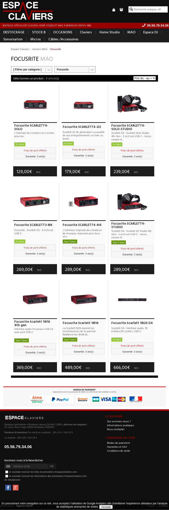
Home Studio (109, 32)
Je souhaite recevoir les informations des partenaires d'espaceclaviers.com (48, 476)
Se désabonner (12, 480)
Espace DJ (150, 32)
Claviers (86, 32)
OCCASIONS (62, 32)
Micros (35, 39)
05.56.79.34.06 (18, 447)
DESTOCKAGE (13, 32)
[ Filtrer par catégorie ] (27, 69)
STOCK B (39, 32)
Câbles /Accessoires (63, 39)
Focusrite (63, 69)
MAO (131, 32)
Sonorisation (13, 39)
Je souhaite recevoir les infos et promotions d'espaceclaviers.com (43, 472)
